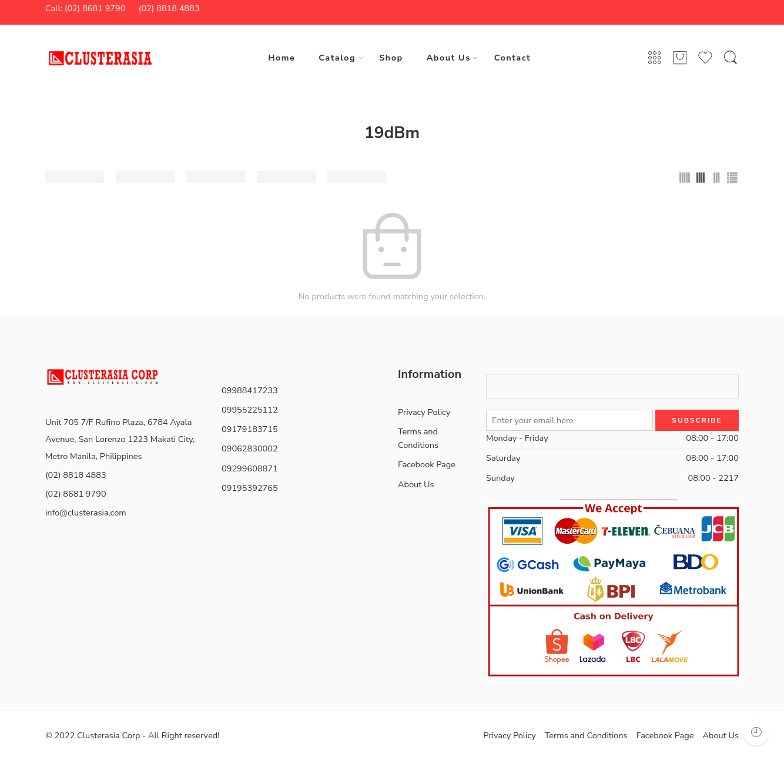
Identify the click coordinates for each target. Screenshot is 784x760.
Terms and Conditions (418, 438)
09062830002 (250, 448)
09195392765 (250, 488)
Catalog (337, 57)
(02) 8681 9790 (75, 494)
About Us (449, 57)
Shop (391, 57)
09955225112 (250, 410)
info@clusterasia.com (85, 512)
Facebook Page (426, 464)
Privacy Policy (424, 412)
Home (281, 57)
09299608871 (250, 468)
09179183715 (250, 429)
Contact (512, 57)
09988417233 (250, 390)
